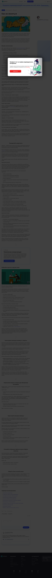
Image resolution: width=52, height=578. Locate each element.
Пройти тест (15, 71)
